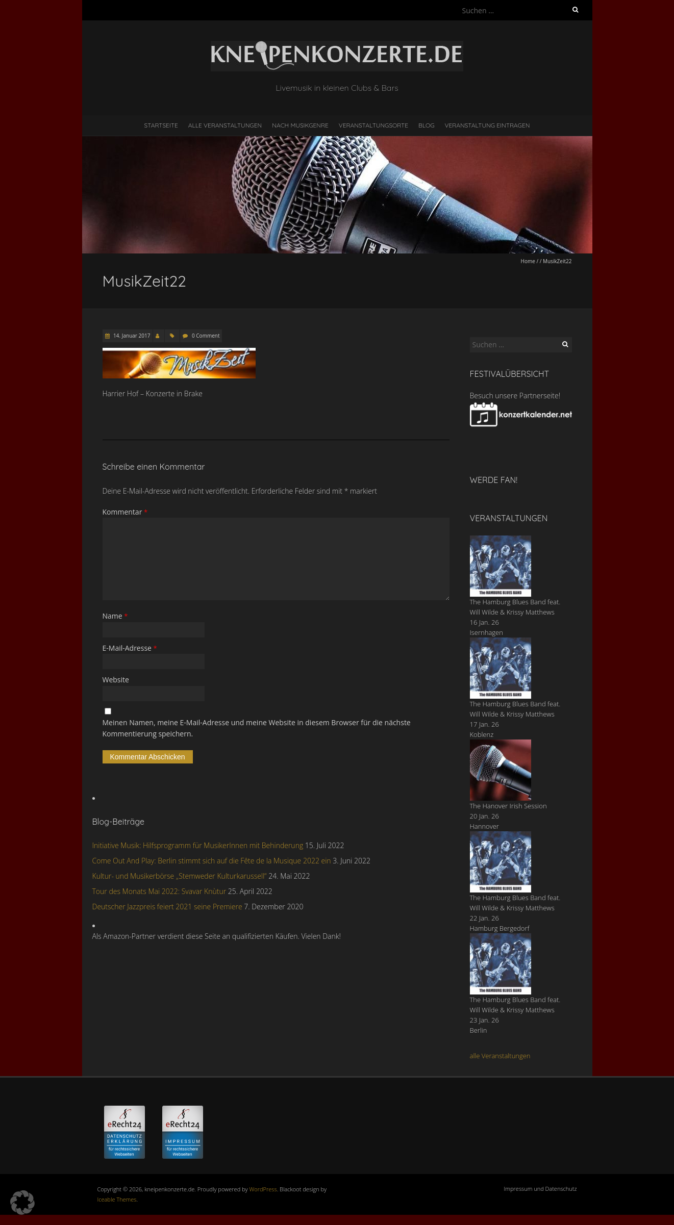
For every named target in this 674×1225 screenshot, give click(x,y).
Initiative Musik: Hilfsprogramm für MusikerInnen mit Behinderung (198, 845)
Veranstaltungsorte (373, 125)
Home (528, 261)
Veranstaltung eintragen (487, 125)
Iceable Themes (117, 1199)
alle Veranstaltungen (500, 1055)
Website (116, 679)
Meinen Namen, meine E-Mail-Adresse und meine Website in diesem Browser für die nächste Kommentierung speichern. (257, 728)
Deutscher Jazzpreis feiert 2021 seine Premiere (167, 906)
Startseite (161, 125)
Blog (426, 125)
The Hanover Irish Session (508, 805)
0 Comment (205, 335)
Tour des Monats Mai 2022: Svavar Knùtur (159, 891)
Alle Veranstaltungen (225, 125)
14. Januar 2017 (131, 335)
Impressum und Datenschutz (540, 1188)
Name (115, 616)
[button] (22, 1202)
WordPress (263, 1189)
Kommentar (125, 512)
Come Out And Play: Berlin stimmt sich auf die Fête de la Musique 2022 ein (211, 860)
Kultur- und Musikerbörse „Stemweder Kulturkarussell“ (179, 876)
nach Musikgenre (300, 125)
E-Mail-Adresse (130, 648)
